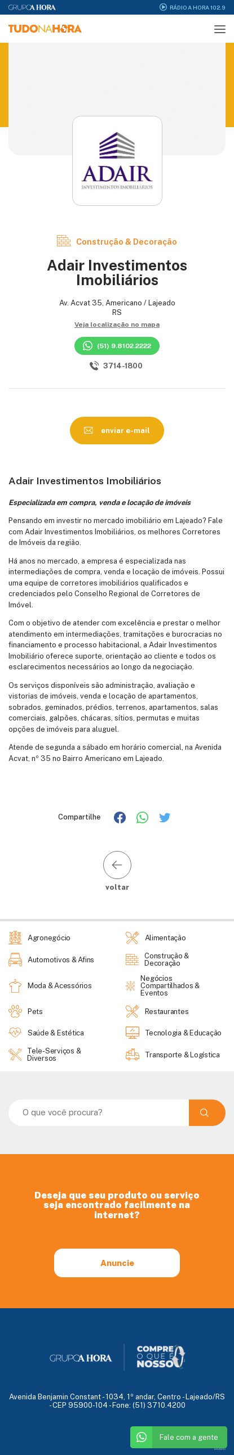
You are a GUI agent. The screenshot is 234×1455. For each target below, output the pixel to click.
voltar (117, 871)
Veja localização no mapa (117, 324)
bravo (220, 1448)
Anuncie (117, 1263)
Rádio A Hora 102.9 (193, 7)
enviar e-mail (117, 430)
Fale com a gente (174, 1437)
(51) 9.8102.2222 (117, 345)
